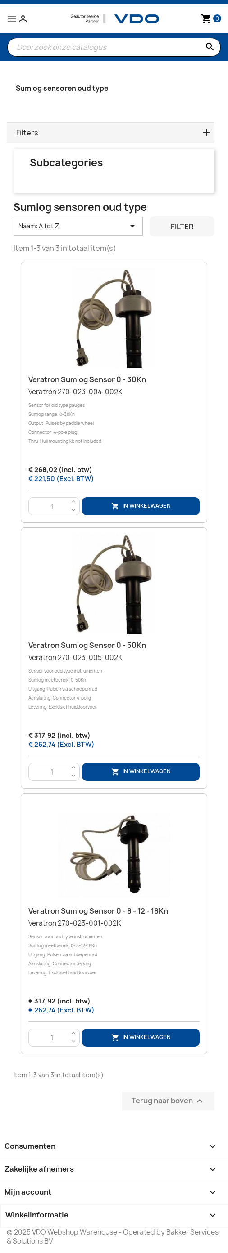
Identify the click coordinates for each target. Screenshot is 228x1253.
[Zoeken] (114, 47)
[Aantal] (51, 507)
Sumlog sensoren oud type (62, 88)
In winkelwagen (141, 506)
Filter (182, 227)
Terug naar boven (168, 1100)
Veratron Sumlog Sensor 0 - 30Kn (87, 379)
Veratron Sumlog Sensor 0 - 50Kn (87, 645)
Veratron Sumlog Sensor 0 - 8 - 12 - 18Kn (98, 911)
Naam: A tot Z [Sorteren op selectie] (78, 226)
